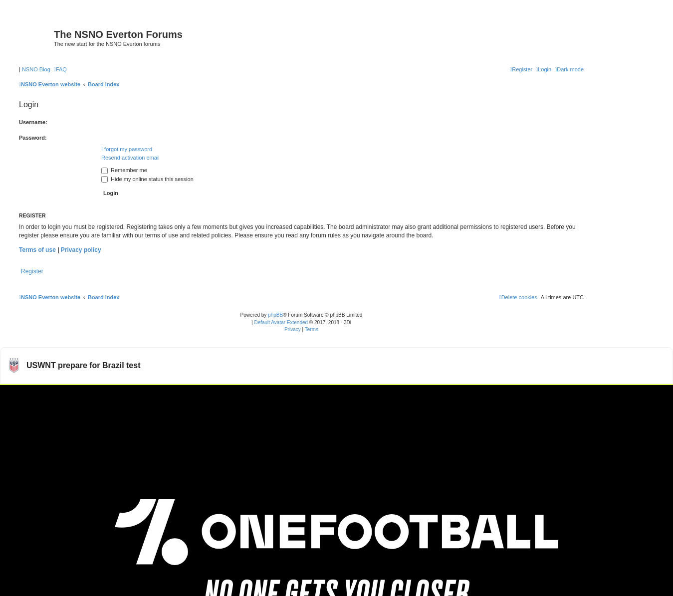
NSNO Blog (36, 69)
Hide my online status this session (147, 179)
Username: (33, 122)
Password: (33, 138)
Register (32, 271)
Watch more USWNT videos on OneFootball (598, 397)
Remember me (124, 170)
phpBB (275, 315)
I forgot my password (126, 149)
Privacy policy (81, 249)
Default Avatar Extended (281, 322)
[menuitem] (60, 69)
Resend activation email (130, 158)
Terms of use (37, 249)
